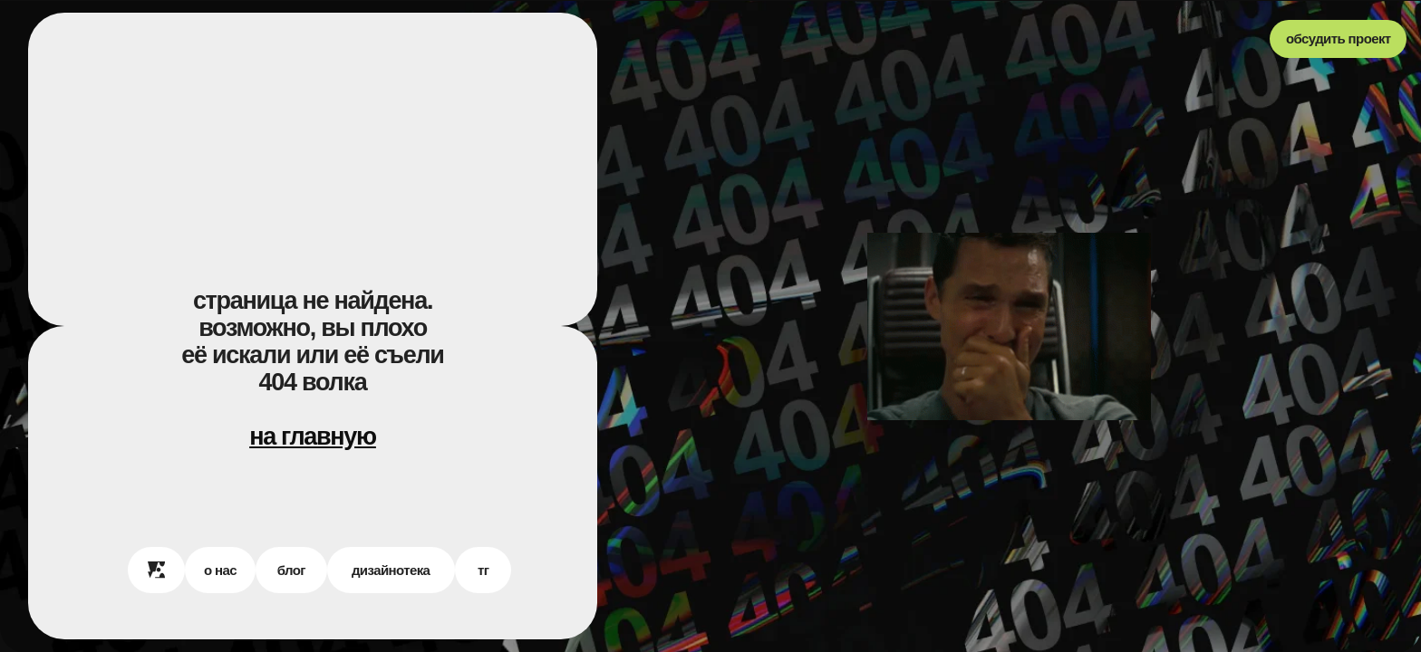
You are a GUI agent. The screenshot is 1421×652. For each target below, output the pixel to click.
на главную (312, 436)
